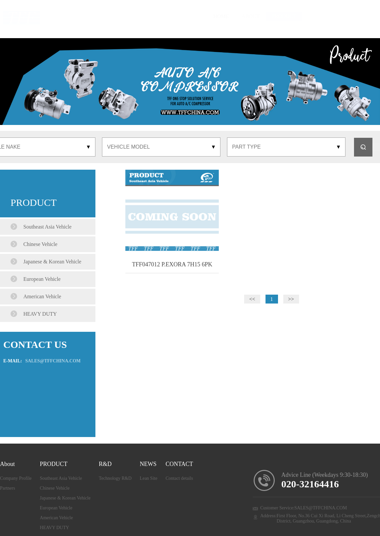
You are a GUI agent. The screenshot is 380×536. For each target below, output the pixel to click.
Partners (7, 488)
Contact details (179, 478)
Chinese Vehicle (54, 488)
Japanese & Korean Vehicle (65, 498)
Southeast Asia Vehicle (61, 478)
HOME (150, 16)
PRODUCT (220, 16)
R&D (260, 16)
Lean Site (148, 478)
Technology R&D (115, 478)
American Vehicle (56, 517)
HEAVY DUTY (54, 527)
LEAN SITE (300, 16)
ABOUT (179, 16)
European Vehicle (56, 507)
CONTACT (345, 16)
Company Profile (16, 478)
